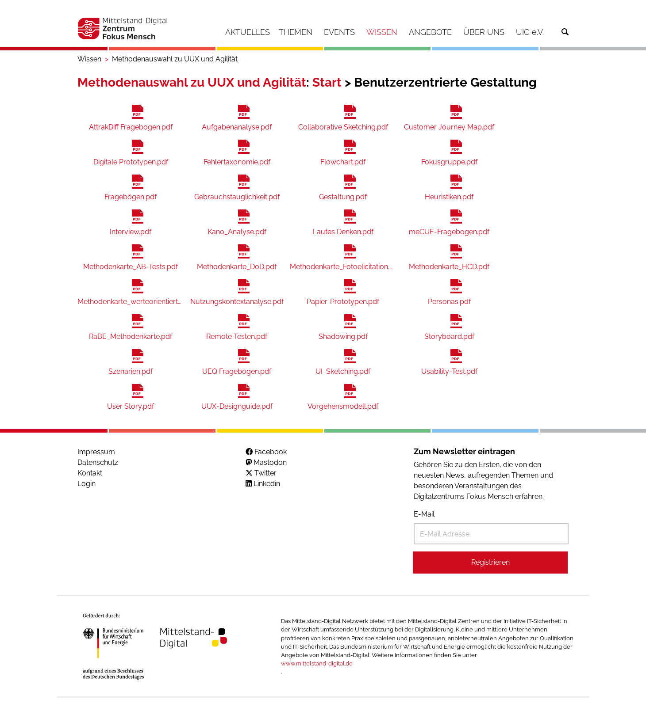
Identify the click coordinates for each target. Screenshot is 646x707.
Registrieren (490, 562)
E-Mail (424, 514)
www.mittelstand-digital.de (317, 663)
